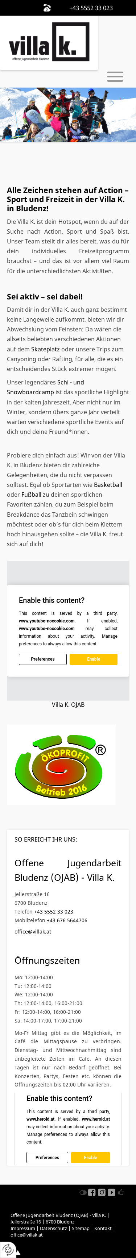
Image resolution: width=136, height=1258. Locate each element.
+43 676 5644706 (67, 920)
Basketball (108, 485)
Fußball (32, 495)
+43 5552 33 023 (53, 911)
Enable (93, 659)
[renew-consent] (8, 1250)
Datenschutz (53, 1228)
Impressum (23, 1228)
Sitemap (81, 1228)
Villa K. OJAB (68, 705)
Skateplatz (46, 349)
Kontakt (103, 1228)
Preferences (42, 659)
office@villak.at (33, 931)
